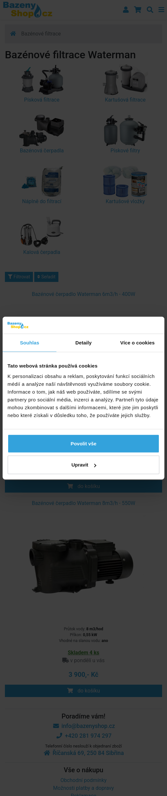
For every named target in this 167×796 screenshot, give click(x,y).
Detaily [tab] (83, 342)
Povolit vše (83, 443)
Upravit (83, 465)
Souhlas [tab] (29, 342)
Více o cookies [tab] (137, 342)
